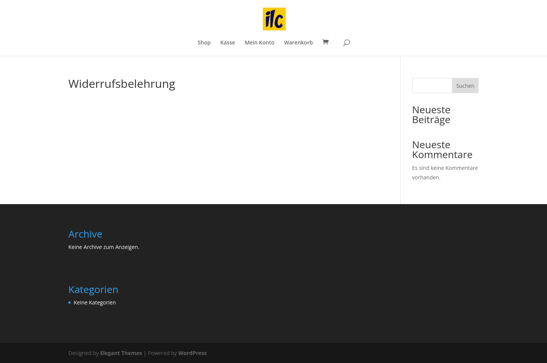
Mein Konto (259, 43)
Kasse (227, 43)
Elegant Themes (121, 353)
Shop (204, 43)
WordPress (192, 353)
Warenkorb (298, 43)
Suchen (465, 85)
